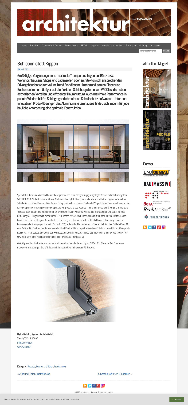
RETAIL (84, 45)
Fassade (31, 366)
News (24, 45)
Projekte (34, 45)
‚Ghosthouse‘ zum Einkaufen (114, 374)
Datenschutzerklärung (136, 45)
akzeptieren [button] (176, 399)
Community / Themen (52, 45)
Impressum (156, 45)
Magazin (94, 45)
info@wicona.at (24, 342)
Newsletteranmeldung (112, 45)
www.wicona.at (24, 347)
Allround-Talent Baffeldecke (34, 374)
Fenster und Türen (44, 366)
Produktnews (71, 45)
